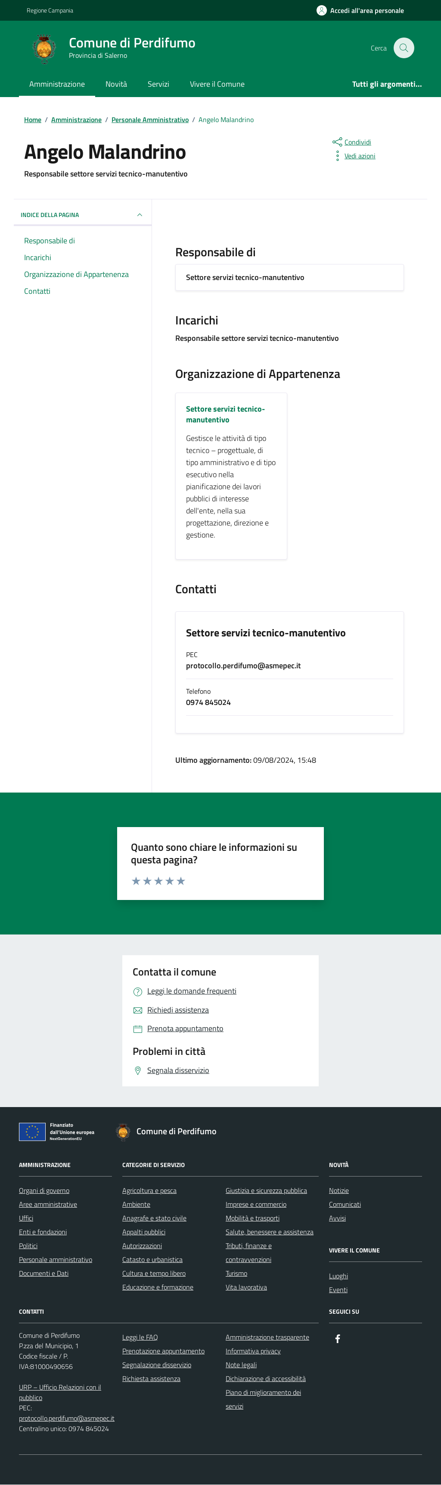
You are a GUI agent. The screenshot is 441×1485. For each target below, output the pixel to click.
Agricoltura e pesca (149, 1191)
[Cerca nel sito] (404, 48)
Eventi (338, 1290)
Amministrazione (57, 84)
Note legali (241, 1365)
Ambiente (136, 1204)
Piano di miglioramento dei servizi (263, 1399)
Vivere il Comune (217, 84)
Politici (28, 1246)
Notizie (339, 1191)
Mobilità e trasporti (253, 1218)
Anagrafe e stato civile (154, 1218)
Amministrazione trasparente (267, 1337)
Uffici (26, 1218)
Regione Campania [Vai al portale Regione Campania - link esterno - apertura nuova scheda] (50, 10)
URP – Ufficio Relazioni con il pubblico (60, 1392)
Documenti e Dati (43, 1273)
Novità (116, 84)
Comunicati (345, 1204)
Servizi (158, 84)
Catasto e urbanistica (152, 1260)
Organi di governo (44, 1191)
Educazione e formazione (157, 1287)
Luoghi (338, 1276)
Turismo (236, 1273)
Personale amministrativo (55, 1260)
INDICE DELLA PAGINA (83, 215)
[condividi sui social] (351, 142)
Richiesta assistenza (151, 1379)
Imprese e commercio (256, 1204)
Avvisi (337, 1218)
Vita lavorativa (246, 1287)
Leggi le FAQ (140, 1337)
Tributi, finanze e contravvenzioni (249, 1253)
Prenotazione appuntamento (163, 1351)
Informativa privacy (253, 1351)
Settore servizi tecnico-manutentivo (266, 633)
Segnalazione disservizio (156, 1365)
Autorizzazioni (142, 1246)
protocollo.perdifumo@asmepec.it (67, 1418)
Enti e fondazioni (43, 1232)
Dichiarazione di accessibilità (266, 1379)
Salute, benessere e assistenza (270, 1232)
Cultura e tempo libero (154, 1273)
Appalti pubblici (143, 1232)
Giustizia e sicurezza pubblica (266, 1191)
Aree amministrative (48, 1204)
